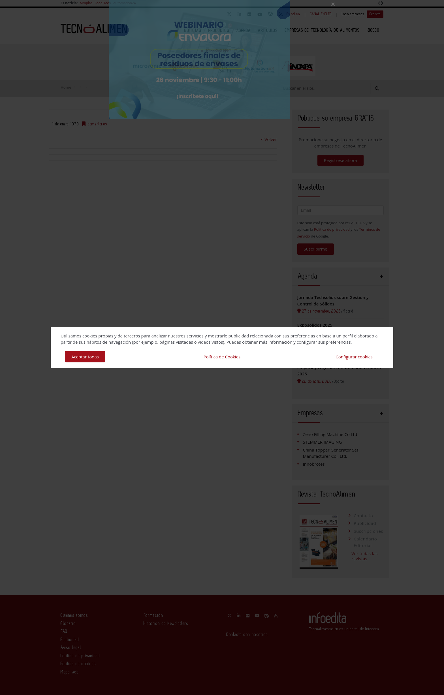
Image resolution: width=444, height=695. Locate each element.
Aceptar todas (85, 357)
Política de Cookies (222, 357)
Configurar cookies (354, 357)
